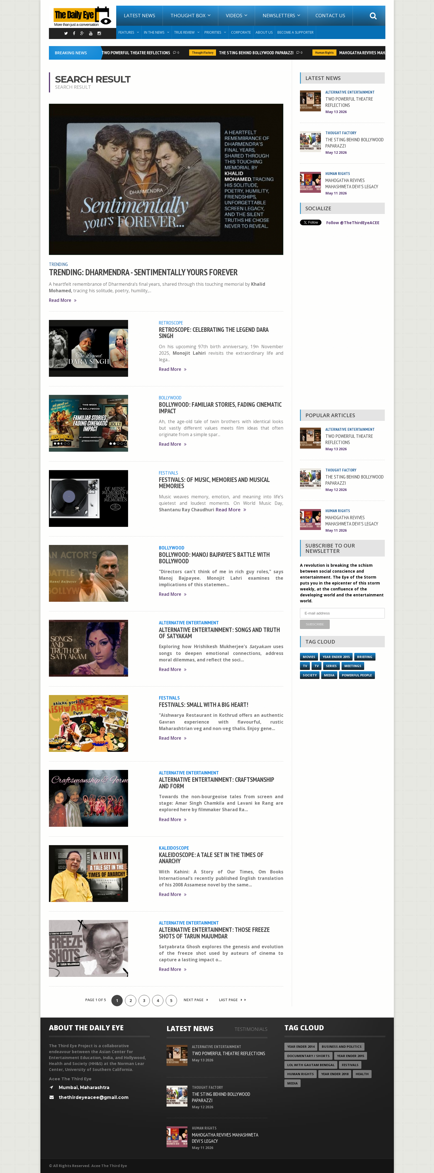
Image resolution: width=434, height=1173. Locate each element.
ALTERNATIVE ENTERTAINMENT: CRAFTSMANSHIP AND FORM (216, 782)
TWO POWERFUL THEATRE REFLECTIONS (137, 52)
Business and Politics (342, 1046)
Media (329, 675)
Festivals (168, 472)
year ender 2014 (300, 1046)
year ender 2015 (336, 656)
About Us (264, 32)
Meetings (352, 665)
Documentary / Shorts (308, 1056)
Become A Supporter (295, 32)
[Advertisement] (342, 319)
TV (305, 665)
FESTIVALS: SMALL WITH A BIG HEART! (203, 704)
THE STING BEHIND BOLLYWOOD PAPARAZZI (257, 52)
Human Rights (326, 53)
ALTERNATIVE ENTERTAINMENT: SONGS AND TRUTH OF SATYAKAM (219, 633)
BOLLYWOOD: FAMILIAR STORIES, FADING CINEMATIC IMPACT (220, 407)
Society (310, 675)
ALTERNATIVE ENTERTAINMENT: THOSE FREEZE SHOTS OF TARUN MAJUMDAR (214, 932)
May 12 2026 (336, 152)
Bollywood (170, 397)
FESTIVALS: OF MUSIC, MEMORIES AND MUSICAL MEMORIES (214, 482)
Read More (63, 300)
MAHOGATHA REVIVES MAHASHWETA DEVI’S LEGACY (385, 52)
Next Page (195, 999)
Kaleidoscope (174, 847)
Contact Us (330, 15)
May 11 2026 (336, 193)
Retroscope (171, 322)
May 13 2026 (336, 111)
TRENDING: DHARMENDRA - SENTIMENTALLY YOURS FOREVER (143, 272)
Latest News (139, 15)
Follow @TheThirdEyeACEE (352, 222)
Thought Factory (204, 53)
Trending (58, 264)
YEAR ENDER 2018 (334, 1074)
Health (362, 1074)
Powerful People (357, 675)
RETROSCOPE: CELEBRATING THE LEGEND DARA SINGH (213, 332)
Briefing (364, 656)
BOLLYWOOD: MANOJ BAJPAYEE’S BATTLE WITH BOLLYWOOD (214, 557)
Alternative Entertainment (189, 622)
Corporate (241, 32)
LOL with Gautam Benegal (310, 1065)
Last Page (232, 999)
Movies (309, 656)
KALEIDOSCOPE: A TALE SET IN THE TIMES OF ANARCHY (211, 857)
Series (331, 665)
